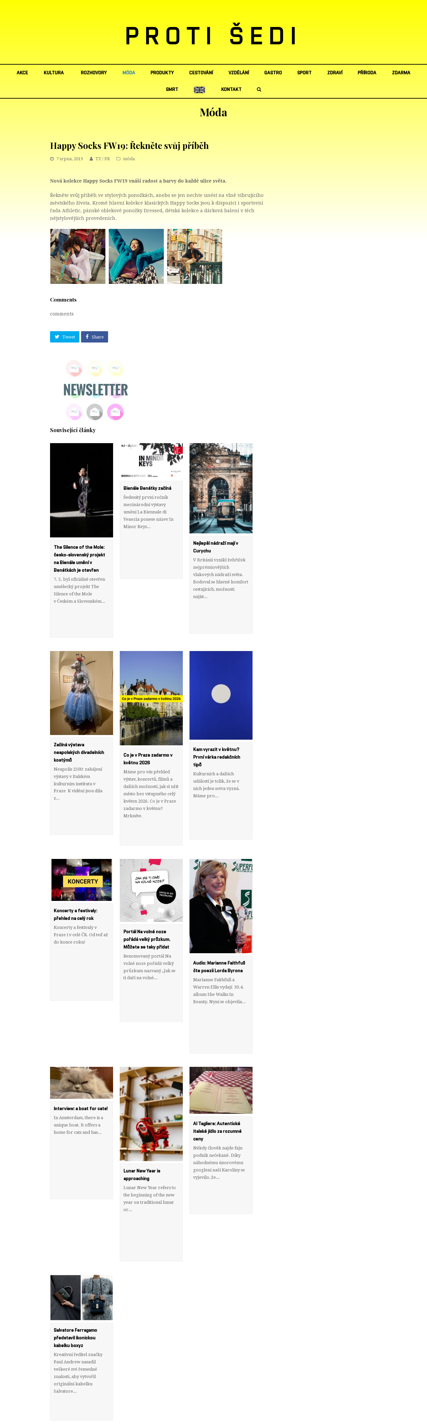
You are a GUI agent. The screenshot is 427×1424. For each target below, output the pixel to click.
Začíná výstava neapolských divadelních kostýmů (79, 731)
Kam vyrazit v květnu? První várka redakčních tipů (216, 735)
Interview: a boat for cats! (80, 1043)
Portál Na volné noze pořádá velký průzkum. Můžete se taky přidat (146, 896)
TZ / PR (102, 158)
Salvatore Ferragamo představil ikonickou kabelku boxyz (75, 1250)
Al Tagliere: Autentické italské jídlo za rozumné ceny (217, 1066)
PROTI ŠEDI (213, 37)
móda (129, 158)
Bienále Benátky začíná (147, 488)
